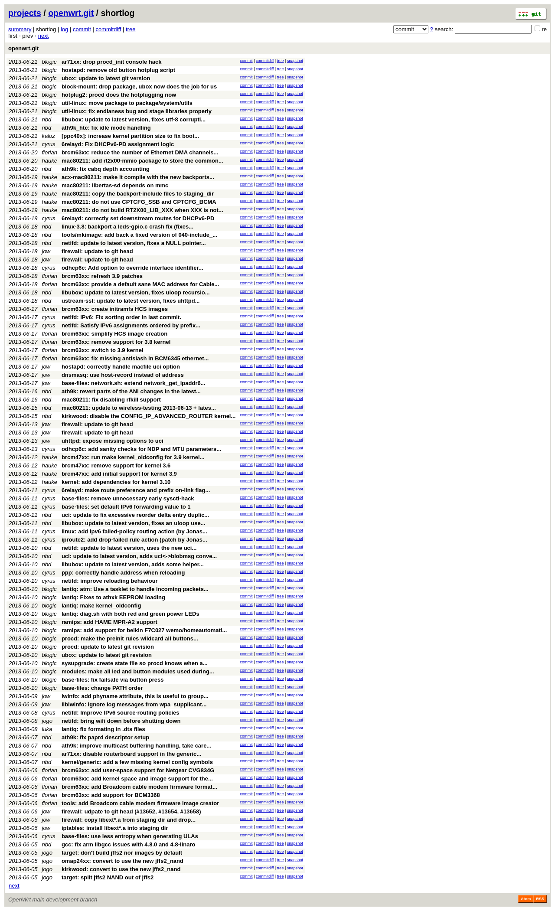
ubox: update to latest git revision (107, 655)
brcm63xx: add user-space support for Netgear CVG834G (138, 770)
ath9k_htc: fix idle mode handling (106, 127)
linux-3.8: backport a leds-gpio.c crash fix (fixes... (127, 226)
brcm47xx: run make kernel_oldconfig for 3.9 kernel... (133, 457)
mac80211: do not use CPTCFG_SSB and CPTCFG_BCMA (139, 202)
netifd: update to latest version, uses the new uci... (129, 548)
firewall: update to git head (97, 251)
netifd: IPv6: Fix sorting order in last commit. (121, 317)
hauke (49, 160)
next (43, 36)
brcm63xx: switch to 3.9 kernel (103, 350)
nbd (47, 119)
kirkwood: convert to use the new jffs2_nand (121, 869)
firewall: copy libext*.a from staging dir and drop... (129, 819)
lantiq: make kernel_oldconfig (101, 605)
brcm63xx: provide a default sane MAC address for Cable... (140, 284)
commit (82, 29)
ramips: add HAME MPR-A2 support (109, 622)
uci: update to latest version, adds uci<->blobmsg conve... (139, 556)
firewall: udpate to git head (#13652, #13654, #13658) (131, 811)
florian (49, 152)
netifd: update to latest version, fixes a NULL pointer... (134, 243)
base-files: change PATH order (102, 688)
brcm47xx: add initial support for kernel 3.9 (119, 473)
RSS (540, 899)
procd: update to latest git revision (108, 646)
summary (19, 29)
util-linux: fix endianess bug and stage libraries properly (137, 111)
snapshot (295, 61)
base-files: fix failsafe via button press (113, 679)
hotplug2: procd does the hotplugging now (119, 94)
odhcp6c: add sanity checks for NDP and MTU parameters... (141, 449)
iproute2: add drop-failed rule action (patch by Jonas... (134, 539)
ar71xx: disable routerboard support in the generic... (131, 754)
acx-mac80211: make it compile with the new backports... (138, 177)
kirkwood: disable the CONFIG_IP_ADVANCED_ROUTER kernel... (148, 416)
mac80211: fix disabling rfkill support (111, 399)
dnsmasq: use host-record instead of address (123, 375)
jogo (47, 721)
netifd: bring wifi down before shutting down (121, 721)
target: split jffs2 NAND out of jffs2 (107, 877)
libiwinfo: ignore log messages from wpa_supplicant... (134, 704)
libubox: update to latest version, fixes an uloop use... (134, 523)
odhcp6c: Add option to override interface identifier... (132, 267)
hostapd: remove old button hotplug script (118, 70)
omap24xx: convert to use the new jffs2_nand (122, 861)
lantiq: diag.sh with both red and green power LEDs (130, 614)
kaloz (48, 136)
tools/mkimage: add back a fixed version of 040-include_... (139, 235)
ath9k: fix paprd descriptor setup (105, 737)
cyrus (49, 144)
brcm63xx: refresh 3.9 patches (102, 276)
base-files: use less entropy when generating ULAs (130, 836)
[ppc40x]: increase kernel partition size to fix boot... (130, 136)
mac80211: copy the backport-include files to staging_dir (138, 193)
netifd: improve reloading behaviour (110, 581)
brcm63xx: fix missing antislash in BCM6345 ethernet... (135, 358)
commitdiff (108, 29)
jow (46, 251)
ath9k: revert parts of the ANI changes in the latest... (131, 391)
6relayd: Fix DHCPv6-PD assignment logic (118, 144)
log (64, 29)
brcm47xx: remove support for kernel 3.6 (116, 465)
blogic (49, 62)
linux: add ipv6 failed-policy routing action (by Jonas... (134, 531)
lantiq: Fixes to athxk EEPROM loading (113, 597)
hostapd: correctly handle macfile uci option (121, 366)
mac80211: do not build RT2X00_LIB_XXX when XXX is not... (142, 210)
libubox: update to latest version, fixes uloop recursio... (136, 292)
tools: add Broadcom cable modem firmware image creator (140, 803)
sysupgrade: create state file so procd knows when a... (135, 663)
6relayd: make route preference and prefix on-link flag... (136, 490)
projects (24, 13)
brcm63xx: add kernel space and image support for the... (137, 778)
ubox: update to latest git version (106, 78)
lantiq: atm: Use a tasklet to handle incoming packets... (135, 589)
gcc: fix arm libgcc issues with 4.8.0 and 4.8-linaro (129, 844)
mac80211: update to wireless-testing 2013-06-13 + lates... (139, 408)
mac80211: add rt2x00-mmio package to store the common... (142, 160)
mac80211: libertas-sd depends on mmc (115, 185)
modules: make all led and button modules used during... (138, 671)
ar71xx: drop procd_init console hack (111, 62)
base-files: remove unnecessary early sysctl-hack (128, 498)
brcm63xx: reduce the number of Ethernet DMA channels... (140, 152)
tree (130, 29)
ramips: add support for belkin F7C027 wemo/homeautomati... (144, 630)
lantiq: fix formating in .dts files (103, 729)
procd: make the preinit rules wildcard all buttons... (130, 638)
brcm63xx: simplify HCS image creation (114, 333)
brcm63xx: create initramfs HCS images (115, 309)
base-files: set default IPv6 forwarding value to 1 (126, 506)
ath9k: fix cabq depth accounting (106, 169)
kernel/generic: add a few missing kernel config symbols (137, 762)
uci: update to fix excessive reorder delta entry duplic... (135, 515)
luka (47, 729)
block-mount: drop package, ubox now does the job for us (139, 86)
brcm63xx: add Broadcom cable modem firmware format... (139, 787)
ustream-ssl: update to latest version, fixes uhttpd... (131, 300)
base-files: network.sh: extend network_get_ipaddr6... (134, 383)
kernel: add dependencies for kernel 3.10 (116, 482)
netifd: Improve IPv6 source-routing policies (121, 712)
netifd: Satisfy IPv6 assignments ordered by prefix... (131, 325)
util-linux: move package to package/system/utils (127, 103)
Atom (526, 899)
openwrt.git (71, 13)
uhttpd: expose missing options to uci (112, 441)
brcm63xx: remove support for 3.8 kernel (116, 342)
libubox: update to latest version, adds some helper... (133, 564)
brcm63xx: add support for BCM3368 (111, 795)
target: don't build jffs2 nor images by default (122, 852)
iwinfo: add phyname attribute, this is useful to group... (135, 696)
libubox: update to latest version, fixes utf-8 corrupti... (134, 119)
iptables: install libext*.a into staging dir (115, 828)
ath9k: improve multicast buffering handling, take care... (136, 745)
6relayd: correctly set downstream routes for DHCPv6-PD (138, 218)
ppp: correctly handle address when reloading (123, 572)
